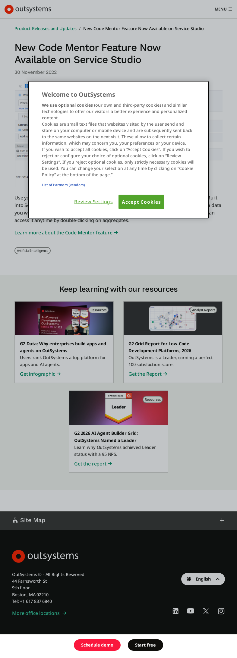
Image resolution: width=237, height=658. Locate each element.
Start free (145, 645)
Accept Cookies (141, 202)
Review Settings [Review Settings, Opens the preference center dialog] (93, 201)
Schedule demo (97, 645)
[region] (118, 150)
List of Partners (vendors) (63, 184)
